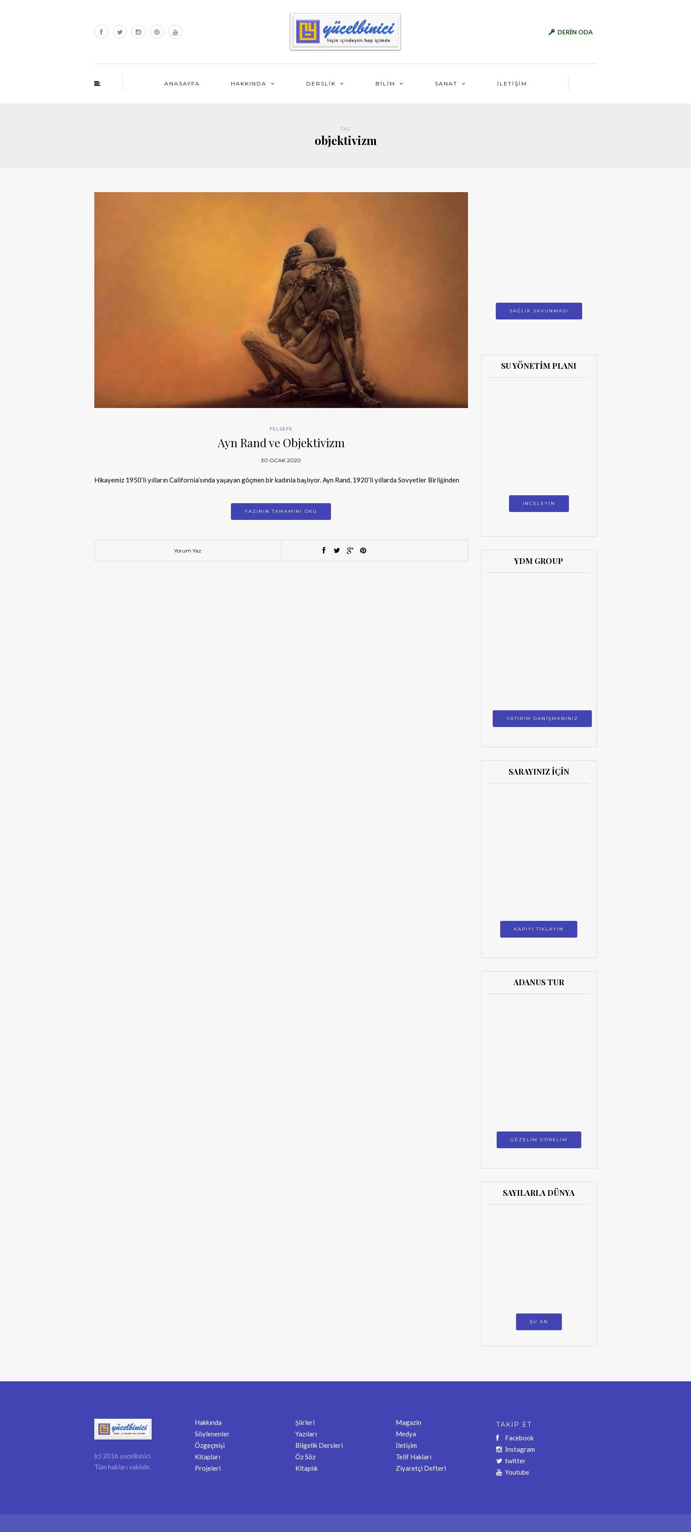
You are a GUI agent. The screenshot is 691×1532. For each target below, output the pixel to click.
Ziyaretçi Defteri (421, 1468)
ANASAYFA (182, 83)
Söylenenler (212, 1434)
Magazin (408, 1422)
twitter (511, 1461)
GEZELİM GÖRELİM (539, 1140)
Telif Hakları (413, 1457)
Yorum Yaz (187, 550)
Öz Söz (305, 1457)
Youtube (512, 1472)
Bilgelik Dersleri (319, 1445)
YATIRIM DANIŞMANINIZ (542, 718)
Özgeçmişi (210, 1445)
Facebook (515, 1438)
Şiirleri (305, 1422)
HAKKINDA (249, 83)
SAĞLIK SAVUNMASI (538, 311)
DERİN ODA (575, 32)
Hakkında (208, 1422)
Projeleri (208, 1468)
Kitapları (207, 1457)
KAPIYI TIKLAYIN (539, 929)
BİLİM (385, 83)
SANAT (446, 83)
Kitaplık (306, 1468)
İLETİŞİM (512, 83)
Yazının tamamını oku (281, 511)
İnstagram (515, 1449)
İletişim (406, 1445)
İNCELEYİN (539, 503)
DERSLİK (321, 83)
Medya (406, 1434)
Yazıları (306, 1434)
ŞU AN (539, 1321)
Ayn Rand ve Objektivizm (281, 442)
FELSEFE (281, 429)
